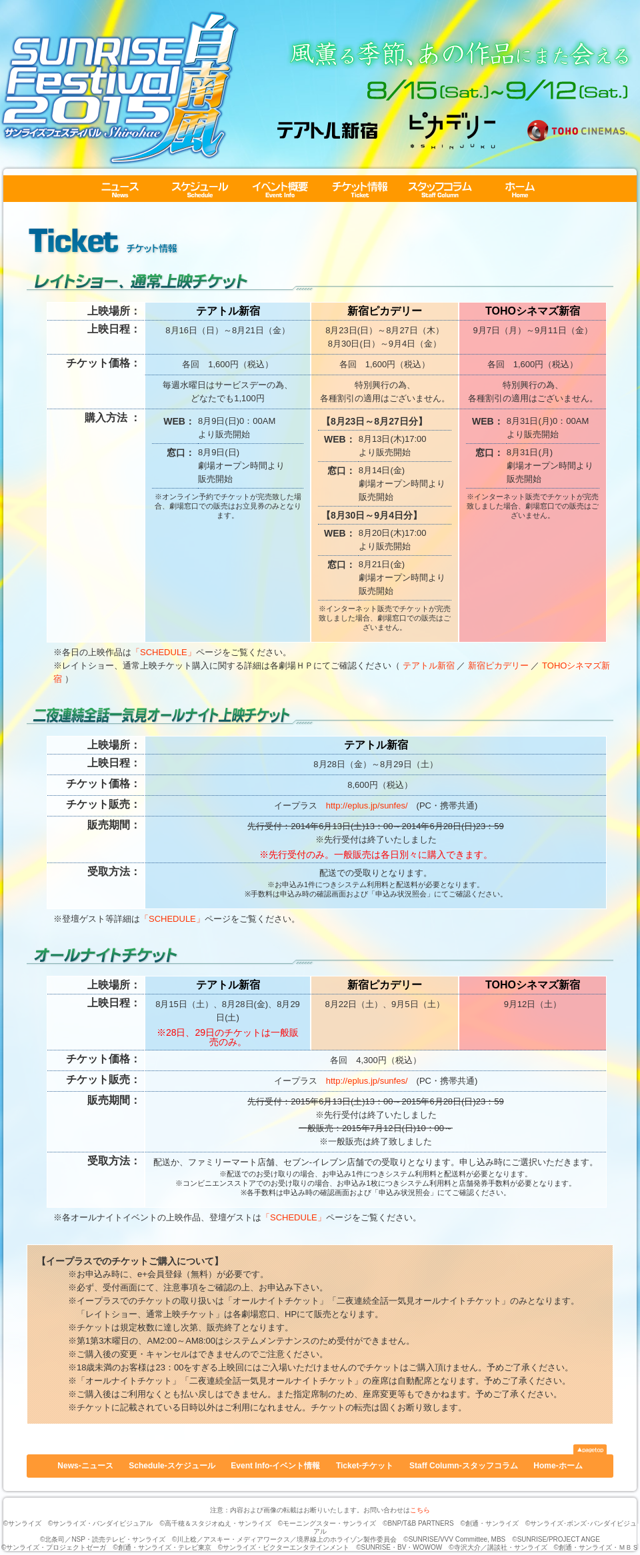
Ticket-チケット (360, 188)
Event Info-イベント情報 (280, 188)
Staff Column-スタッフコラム (440, 188)
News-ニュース (120, 188)
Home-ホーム (520, 188)
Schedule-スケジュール (200, 188)
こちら (420, 1510)
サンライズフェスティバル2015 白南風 (120, 87)
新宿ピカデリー (498, 666)
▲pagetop (590, 1449)
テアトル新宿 (429, 666)
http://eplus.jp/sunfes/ (367, 805)
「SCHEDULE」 (163, 652)
